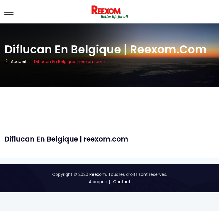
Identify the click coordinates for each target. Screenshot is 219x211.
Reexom (97, 174)
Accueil (15, 61)
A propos (98, 182)
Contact (121, 182)
